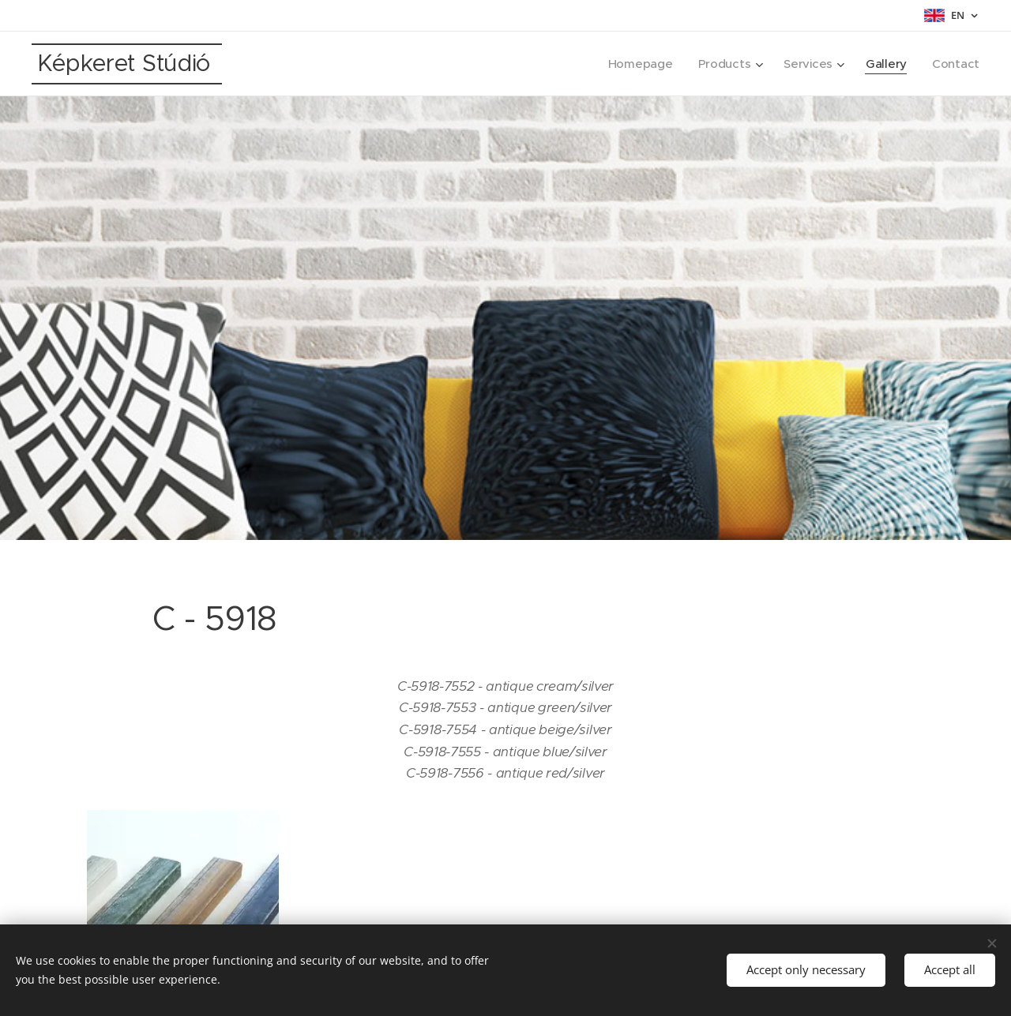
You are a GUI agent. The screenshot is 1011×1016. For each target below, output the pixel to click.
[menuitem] (637, 64)
